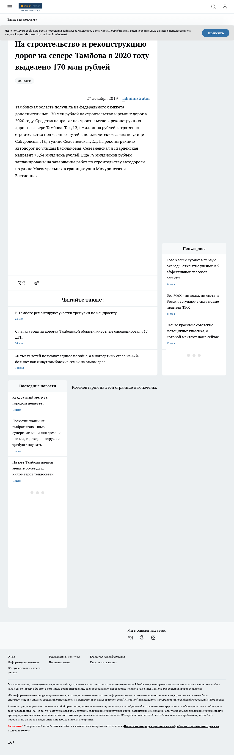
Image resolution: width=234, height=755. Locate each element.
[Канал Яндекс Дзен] (153, 637)
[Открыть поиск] (213, 6)
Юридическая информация (107, 656)
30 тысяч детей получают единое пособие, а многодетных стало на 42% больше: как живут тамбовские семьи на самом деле (82, 362)
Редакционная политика (64, 656)
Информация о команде (23, 662)
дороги (24, 80)
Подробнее (217, 699)
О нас (11, 656)
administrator (136, 98)
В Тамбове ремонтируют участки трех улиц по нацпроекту (82, 316)
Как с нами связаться (103, 662)
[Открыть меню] (9, 6)
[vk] (22, 283)
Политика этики (59, 662)
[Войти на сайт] (224, 6)
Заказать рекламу (22, 19)
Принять (216, 33)
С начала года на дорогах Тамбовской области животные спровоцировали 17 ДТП (82, 337)
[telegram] (37, 283)
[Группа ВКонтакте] (130, 637)
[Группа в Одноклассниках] (142, 637)
